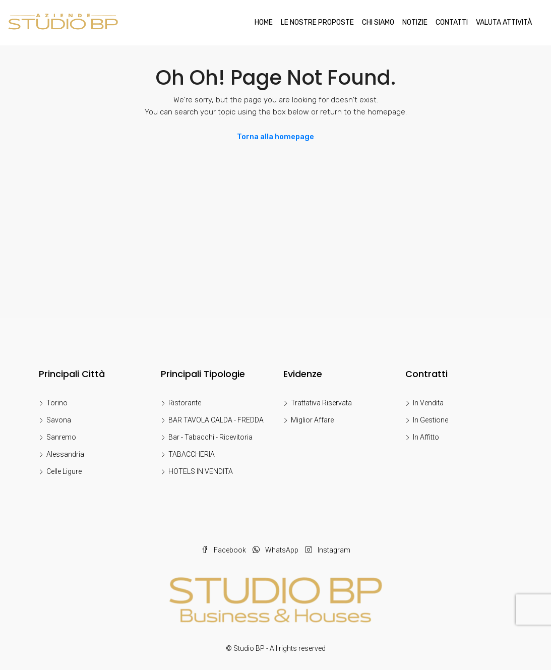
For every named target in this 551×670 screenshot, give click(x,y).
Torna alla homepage (275, 136)
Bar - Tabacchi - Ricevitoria (210, 437)
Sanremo (61, 437)
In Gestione (430, 420)
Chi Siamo (378, 22)
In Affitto (426, 437)
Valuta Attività (504, 22)
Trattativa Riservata (321, 403)
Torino (57, 403)
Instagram (327, 550)
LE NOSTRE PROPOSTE (317, 22)
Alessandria (65, 454)
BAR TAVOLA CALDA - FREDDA (216, 420)
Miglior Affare (312, 420)
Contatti (452, 22)
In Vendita (428, 403)
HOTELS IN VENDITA (200, 471)
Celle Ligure (64, 471)
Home (264, 22)
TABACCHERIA (191, 454)
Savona (58, 420)
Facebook (224, 550)
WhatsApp (276, 550)
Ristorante (184, 403)
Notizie (414, 22)
